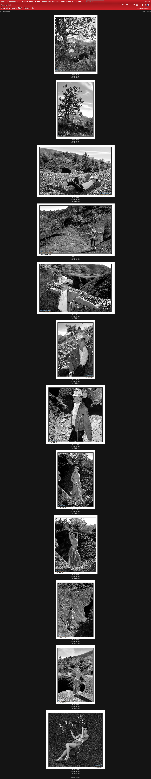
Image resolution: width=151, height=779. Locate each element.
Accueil (4, 5)
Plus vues (55, 1)
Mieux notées (66, 1)
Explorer (37, 1)
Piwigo (78, 777)
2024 (20, 8)
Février (27, 8)
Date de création (8, 8)
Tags (31, 1)
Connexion (147, 1)
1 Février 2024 (6, 11)
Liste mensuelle (144, 8)
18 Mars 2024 (145, 11)
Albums (25, 1)
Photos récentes (78, 1)
